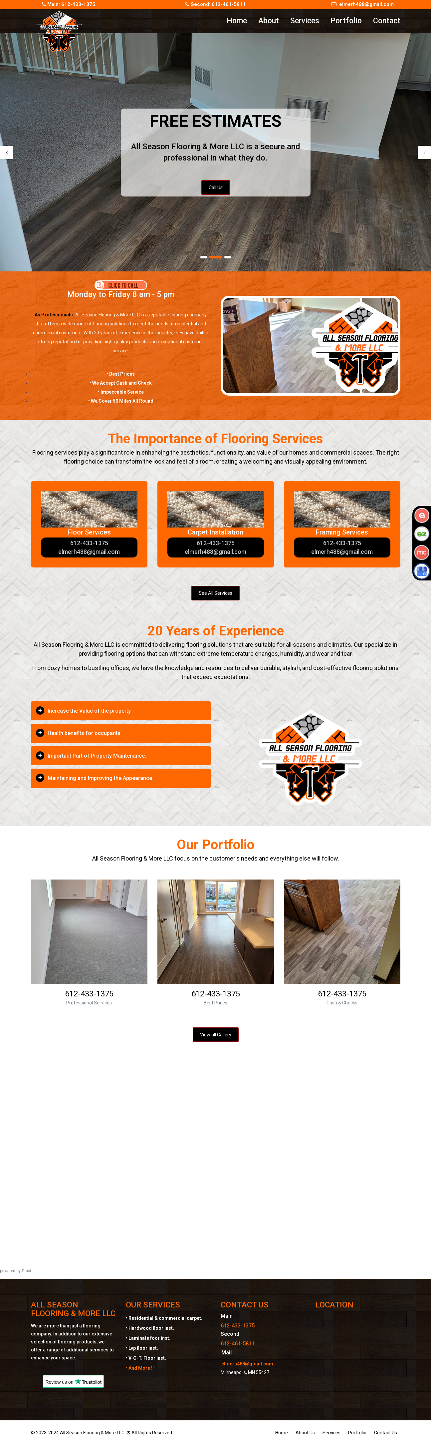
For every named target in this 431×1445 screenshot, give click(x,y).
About (268, 21)
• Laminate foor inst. (148, 1338)
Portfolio (346, 21)
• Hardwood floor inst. (150, 1328)
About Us (305, 1432)
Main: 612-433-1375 (68, 4)
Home (237, 21)
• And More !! (140, 1368)
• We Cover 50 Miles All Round (120, 401)
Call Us (216, 187)
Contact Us (385, 1432)
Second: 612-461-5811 (215, 4)
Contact (386, 21)
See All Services (215, 593)
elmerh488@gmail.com (362, 4)
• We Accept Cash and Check (121, 383)
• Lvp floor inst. (142, 1348)
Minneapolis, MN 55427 (245, 1372)
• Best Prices (121, 374)
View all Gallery (215, 1034)
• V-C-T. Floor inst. (146, 1358)
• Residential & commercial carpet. (164, 1318)
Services (304, 21)
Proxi (26, 1270)
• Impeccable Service (121, 392)
